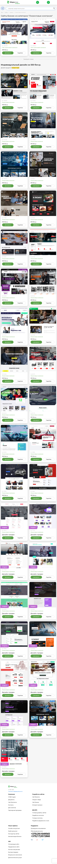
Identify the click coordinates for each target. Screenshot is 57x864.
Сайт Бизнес (35, 802)
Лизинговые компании (37, 102)
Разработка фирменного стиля (40, 820)
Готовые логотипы (37, 818)
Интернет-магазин (37, 805)
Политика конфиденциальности (15, 791)
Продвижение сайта (13, 847)
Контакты (11, 805)
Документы (11, 799)
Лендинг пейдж (36, 799)
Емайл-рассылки (12, 831)
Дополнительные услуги (15, 857)
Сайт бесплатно (12, 802)
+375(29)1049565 (40, 834)
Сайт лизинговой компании (9, 47)
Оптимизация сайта (13, 844)
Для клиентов (12, 807)
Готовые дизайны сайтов (39, 812)
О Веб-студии (12, 797)
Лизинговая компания (8, 102)
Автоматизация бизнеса (14, 836)
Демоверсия (8, 53)
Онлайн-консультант (14, 828)
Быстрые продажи (13, 852)
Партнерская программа (14, 810)
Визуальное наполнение (15, 855)
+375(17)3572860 (40, 836)
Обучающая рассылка (37, 831)
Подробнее (20, 53)
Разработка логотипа (38, 815)
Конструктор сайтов (13, 833)
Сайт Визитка (36, 797)
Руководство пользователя (38, 828)
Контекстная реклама (14, 849)
